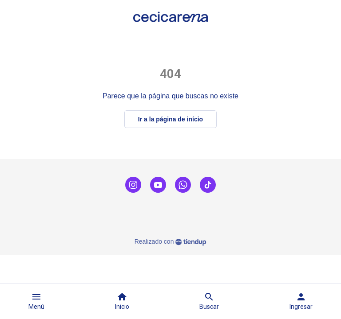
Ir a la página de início (170, 119)
